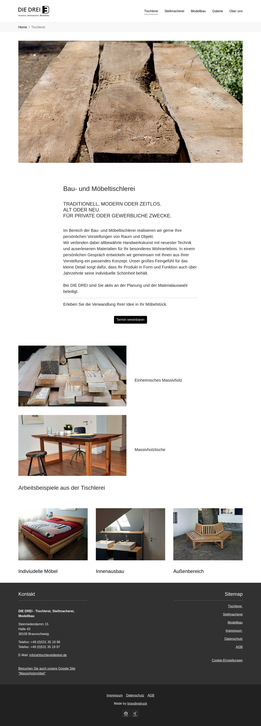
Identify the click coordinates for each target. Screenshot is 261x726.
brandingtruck (137, 703)
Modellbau (235, 622)
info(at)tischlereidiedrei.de (48, 655)
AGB (239, 647)
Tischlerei (235, 606)
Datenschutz (234, 639)
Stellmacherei (233, 614)
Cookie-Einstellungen (227, 660)
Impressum (234, 630)
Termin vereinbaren (131, 319)
